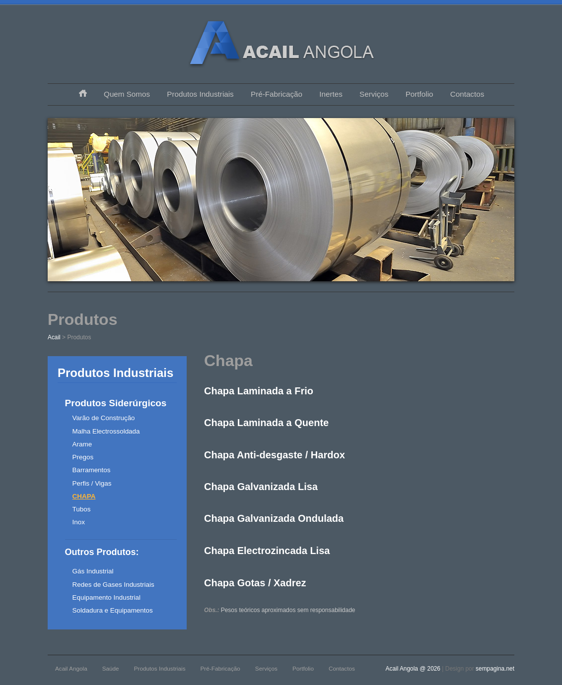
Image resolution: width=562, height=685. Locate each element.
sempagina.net (495, 668)
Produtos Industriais (200, 94)
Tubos (81, 509)
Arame (82, 444)
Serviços (373, 94)
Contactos (467, 94)
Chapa (84, 496)
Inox (78, 522)
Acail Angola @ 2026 (414, 668)
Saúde (110, 668)
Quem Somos (127, 94)
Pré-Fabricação (276, 94)
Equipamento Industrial (106, 597)
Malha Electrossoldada (106, 431)
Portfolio (419, 94)
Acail (54, 337)
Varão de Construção (103, 418)
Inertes (330, 94)
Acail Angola (71, 668)
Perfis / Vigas (92, 483)
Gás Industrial (93, 571)
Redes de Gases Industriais (113, 584)
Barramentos (91, 470)
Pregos (83, 457)
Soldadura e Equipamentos (112, 610)
